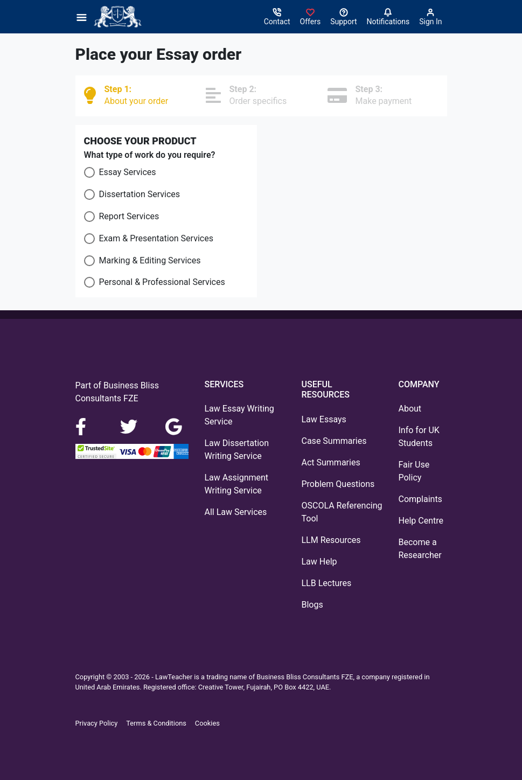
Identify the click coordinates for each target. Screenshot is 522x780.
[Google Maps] (174, 426)
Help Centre (421, 521)
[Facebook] (85, 426)
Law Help (319, 561)
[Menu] (84, 16)
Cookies (207, 723)
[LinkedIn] (130, 426)
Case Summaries (334, 441)
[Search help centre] (343, 16)
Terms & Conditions (156, 723)
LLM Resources (331, 540)
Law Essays (324, 419)
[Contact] (277, 16)
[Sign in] (310, 16)
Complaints (420, 499)
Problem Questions (338, 484)
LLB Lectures (327, 583)
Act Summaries (331, 462)
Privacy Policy (96, 723)
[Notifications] (388, 16)
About (410, 408)
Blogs (312, 605)
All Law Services (236, 512)
